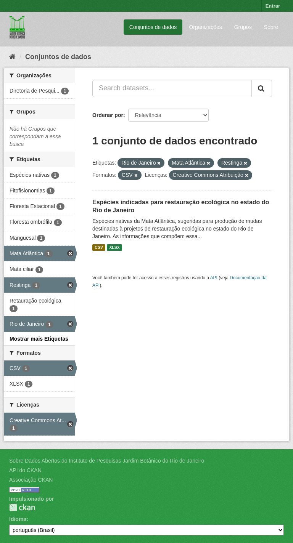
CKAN (22, 507)
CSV (99, 247)
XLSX (114, 247)
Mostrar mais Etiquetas (39, 339)
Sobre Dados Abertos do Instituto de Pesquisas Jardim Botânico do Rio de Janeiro (106, 461)
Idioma (17, 519)
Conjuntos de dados (153, 27)
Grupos (243, 27)
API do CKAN (25, 470)
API (213, 277)
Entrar (273, 6)
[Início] (12, 57)
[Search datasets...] (172, 88)
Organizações (205, 27)
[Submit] (261, 88)
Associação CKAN (31, 480)
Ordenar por (107, 115)
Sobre (271, 27)
